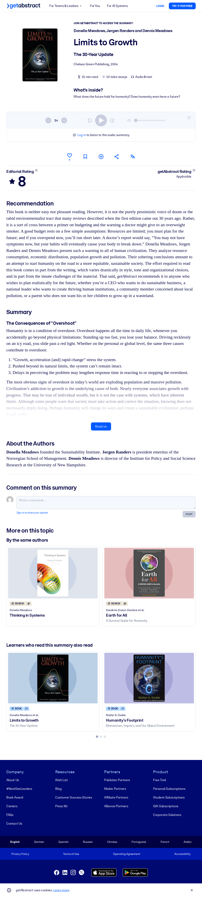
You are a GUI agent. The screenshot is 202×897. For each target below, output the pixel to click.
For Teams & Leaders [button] (66, 6)
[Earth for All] (149, 573)
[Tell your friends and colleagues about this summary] (117, 156)
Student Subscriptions (169, 797)
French (165, 841)
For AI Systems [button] (117, 6)
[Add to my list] (101, 156)
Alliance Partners (116, 806)
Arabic (188, 841)
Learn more (61, 890)
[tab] (97, 736)
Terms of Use (71, 853)
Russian (88, 841)
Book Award (14, 797)
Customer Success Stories (73, 797)
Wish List (61, 780)
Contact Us (14, 823)
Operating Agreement (126, 853)
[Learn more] (36, 170)
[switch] (101, 120)
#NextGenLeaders (19, 789)
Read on (101, 426)
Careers (11, 806)
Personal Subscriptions (169, 789)
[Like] (69, 156)
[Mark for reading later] (85, 156)
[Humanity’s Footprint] (149, 678)
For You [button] (95, 6)
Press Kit (61, 806)
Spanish (63, 841)
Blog (58, 789)
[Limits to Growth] (53, 678)
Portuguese (139, 841)
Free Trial (159, 780)
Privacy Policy (20, 853)
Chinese (112, 841)
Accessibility (182, 853)
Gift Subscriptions (165, 806)
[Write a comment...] (106, 502)
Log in (81, 135)
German (39, 841)
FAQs (9, 815)
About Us (12, 780)
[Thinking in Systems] (53, 573)
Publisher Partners (117, 780)
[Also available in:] (133, 156)
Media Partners (115, 789)
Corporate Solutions (167, 815)
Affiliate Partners (116, 797)
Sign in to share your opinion (32, 512)
